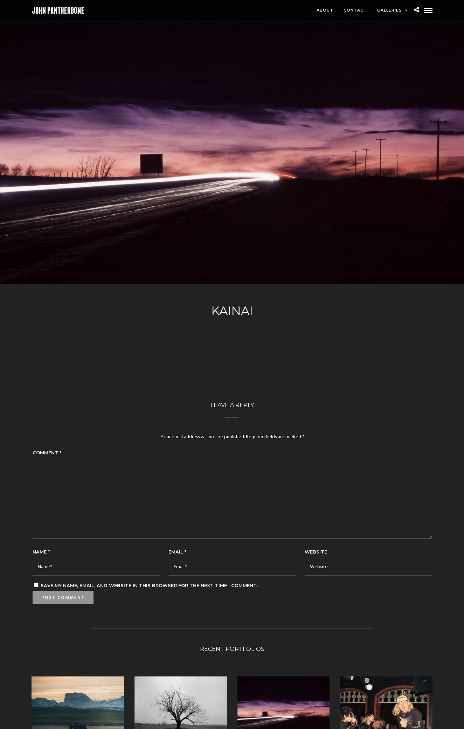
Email (177, 552)
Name (41, 552)
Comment (47, 452)
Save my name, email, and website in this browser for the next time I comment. (149, 585)
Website (316, 552)
